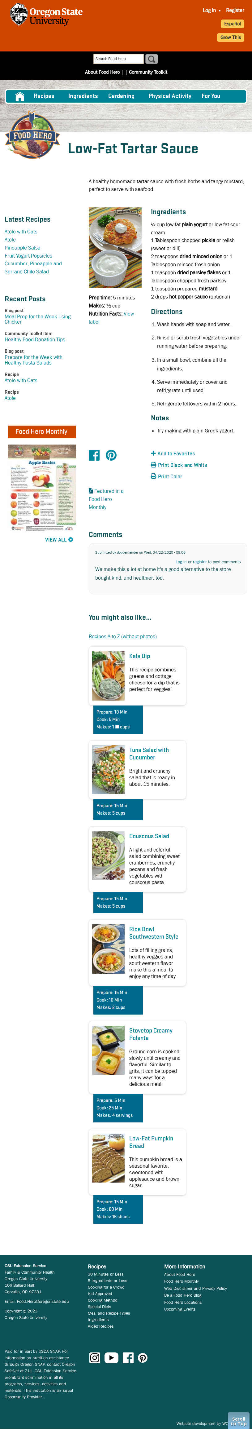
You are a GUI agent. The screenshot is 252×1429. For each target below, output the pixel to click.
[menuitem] (19, 96)
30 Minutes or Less (106, 1274)
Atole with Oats (21, 231)
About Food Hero (104, 59)
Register (235, 10)
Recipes (44, 96)
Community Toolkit (146, 59)
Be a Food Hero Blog (182, 1295)
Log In (209, 10)
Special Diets (99, 1306)
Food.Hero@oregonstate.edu (43, 1301)
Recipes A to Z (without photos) (123, 636)
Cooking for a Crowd (106, 1287)
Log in (181, 561)
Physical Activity (169, 96)
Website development (196, 1423)
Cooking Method (102, 1300)
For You (211, 96)
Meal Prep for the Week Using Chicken (37, 319)
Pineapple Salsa (23, 248)
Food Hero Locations (183, 1302)
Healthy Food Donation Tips (35, 339)
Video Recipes (101, 1326)
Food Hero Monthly (181, 1281)
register (200, 561)
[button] (185, 454)
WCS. (227, 1423)
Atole (10, 240)
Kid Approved (100, 1293)
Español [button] (232, 23)
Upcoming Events (180, 1309)
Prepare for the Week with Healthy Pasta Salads (33, 360)
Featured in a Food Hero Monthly (106, 499)
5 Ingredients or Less (107, 1280)
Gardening (121, 96)
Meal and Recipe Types (109, 1313)
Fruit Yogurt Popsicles (28, 256)
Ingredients (83, 96)
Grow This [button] (230, 37)
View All (56, 540)
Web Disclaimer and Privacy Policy (195, 1288)
